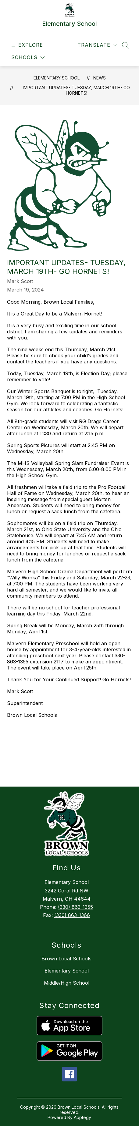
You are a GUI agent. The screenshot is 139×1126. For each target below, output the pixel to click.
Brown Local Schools (66, 959)
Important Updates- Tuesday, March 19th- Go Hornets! (76, 90)
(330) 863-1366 (72, 915)
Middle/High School (66, 983)
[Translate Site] (97, 45)
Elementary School (57, 77)
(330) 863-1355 (75, 907)
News (99, 77)
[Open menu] (26, 45)
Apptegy (82, 1117)
